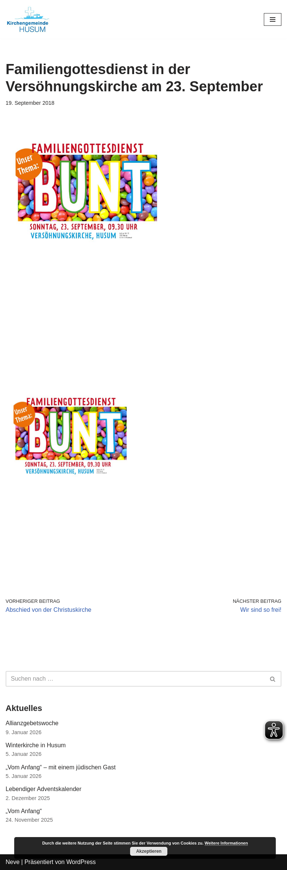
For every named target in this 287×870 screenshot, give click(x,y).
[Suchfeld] (135, 679)
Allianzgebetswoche (32, 723)
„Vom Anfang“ (24, 811)
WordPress (81, 862)
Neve (12, 862)
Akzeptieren (148, 851)
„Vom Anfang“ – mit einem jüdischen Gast (60, 767)
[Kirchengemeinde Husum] (28, 19)
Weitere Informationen (226, 843)
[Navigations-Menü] (272, 19)
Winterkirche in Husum (36, 745)
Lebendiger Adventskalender (43, 789)
